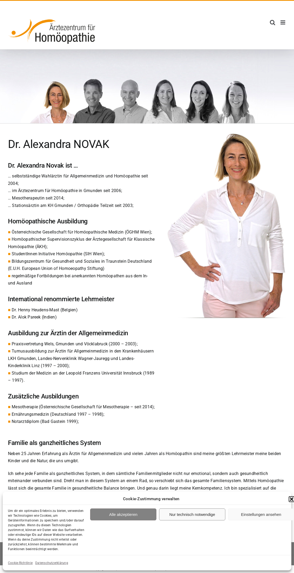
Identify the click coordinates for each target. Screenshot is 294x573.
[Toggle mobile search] (272, 22)
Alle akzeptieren (123, 514)
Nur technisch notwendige (192, 514)
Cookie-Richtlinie (20, 563)
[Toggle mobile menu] (283, 22)
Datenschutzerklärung (51, 563)
